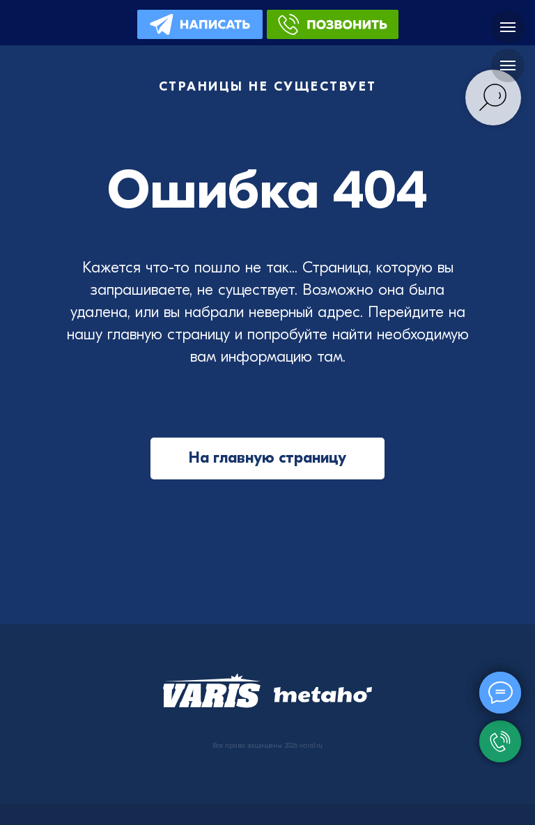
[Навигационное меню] (507, 27)
